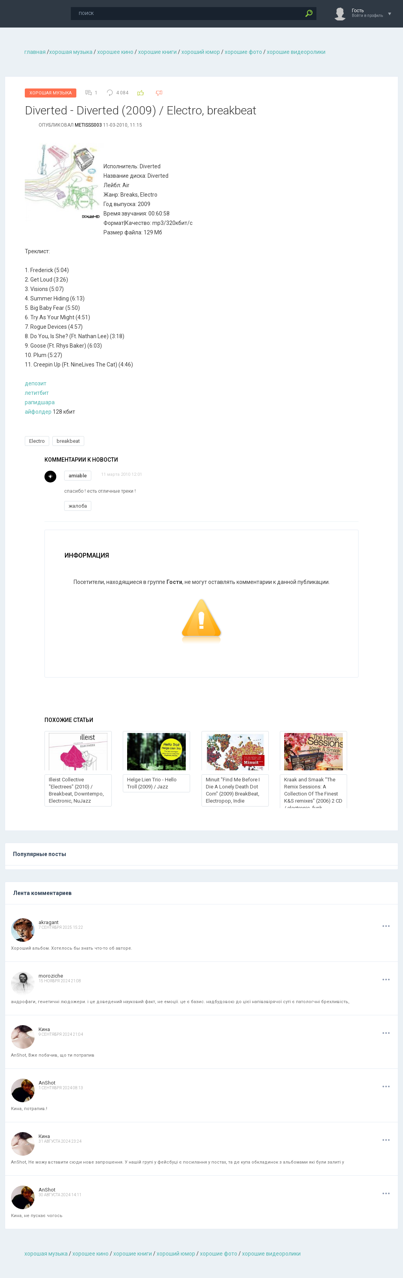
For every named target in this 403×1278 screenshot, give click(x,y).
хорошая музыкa (70, 52)
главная (35, 52)
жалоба (77, 506)
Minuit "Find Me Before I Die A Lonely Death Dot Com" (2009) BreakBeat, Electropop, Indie (233, 790)
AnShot (47, 1083)
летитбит (37, 393)
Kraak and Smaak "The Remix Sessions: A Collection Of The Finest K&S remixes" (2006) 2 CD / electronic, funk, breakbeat (313, 797)
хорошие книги (157, 52)
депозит (35, 383)
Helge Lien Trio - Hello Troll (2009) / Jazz (152, 783)
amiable (77, 476)
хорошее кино (115, 52)
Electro (37, 441)
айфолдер (39, 412)
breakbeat (68, 441)
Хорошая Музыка (51, 93)
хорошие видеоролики (296, 52)
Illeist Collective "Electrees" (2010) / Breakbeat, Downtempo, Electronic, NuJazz (76, 790)
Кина (44, 1029)
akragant (49, 922)
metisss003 (88, 125)
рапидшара (40, 402)
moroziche (51, 976)
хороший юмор (200, 52)
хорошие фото (243, 52)
